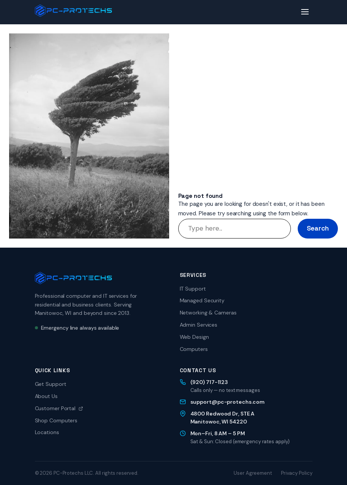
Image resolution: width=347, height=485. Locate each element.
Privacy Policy (296, 473)
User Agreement (253, 473)
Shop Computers (56, 420)
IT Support (193, 288)
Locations (47, 432)
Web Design (194, 336)
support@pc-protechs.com (227, 401)
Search (318, 228)
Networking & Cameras (208, 312)
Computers (194, 349)
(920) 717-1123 (209, 382)
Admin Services (199, 324)
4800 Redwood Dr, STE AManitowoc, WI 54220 (222, 417)
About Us (46, 396)
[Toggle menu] (304, 12)
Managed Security (202, 300)
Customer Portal (59, 408)
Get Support (50, 384)
